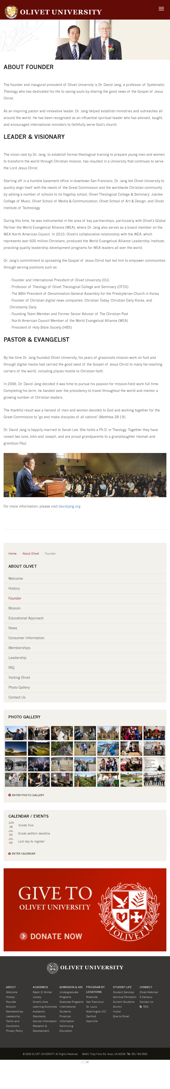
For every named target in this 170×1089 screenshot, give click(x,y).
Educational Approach (26, 618)
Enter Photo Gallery (28, 795)
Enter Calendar (23, 854)
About (11, 987)
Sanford (91, 1016)
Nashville (92, 1021)
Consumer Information (26, 638)
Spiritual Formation (125, 997)
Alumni (117, 1006)
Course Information (45, 1021)
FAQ (11, 668)
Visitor (117, 1011)
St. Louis (91, 1006)
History (14, 588)
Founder (14, 598)
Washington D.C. (96, 1011)
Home (12, 553)
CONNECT (146, 987)
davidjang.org (69, 506)
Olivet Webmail (149, 992)
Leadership (17, 658)
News (12, 628)
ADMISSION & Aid (71, 987)
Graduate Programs (71, 1002)
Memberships (19, 648)
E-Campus (146, 997)
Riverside (92, 997)
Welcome (15, 578)
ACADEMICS (40, 987)
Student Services (123, 992)
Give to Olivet (121, 1016)
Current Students (124, 1002)
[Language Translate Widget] (85, 1062)
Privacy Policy (14, 1031)
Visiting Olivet (19, 677)
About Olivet (30, 553)
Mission (14, 608)
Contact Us (17, 697)
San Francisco (95, 1002)
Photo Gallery (19, 687)
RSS (144, 1006)
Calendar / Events (28, 817)
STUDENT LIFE (122, 987)
